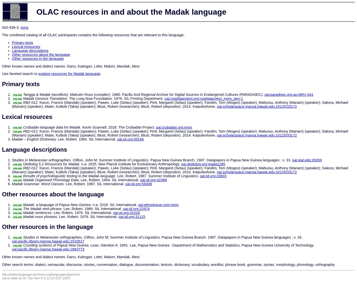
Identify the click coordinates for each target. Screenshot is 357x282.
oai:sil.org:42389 (153, 180)
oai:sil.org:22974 (136, 209)
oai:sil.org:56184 (130, 139)
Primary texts (22, 43)
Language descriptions (30, 51)
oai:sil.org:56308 (138, 184)
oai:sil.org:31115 (132, 217)
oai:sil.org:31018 (126, 213)
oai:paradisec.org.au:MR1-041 (289, 95)
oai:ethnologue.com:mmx (158, 205)
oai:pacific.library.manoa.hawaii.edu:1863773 (48, 249)
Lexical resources (26, 47)
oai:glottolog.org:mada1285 (203, 164)
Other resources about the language (41, 55)
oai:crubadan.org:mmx (174, 127)
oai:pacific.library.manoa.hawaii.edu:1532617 (48, 241)
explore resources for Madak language (69, 74)
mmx (25, 28)
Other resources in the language (38, 59)
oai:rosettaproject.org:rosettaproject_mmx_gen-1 (204, 99)
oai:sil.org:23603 (213, 176)
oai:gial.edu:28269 (307, 160)
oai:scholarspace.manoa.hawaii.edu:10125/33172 (257, 106)
